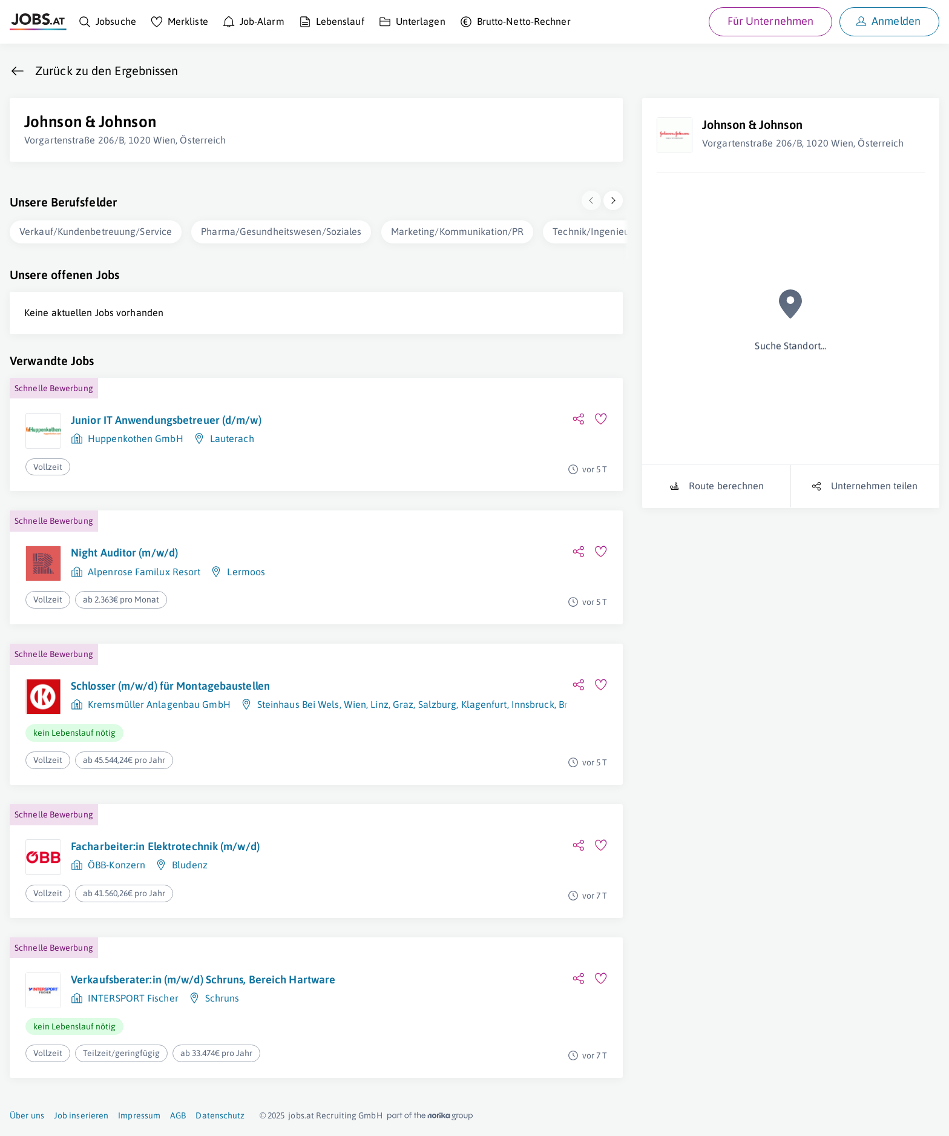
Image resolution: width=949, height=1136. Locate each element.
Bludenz (190, 864)
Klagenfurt (484, 704)
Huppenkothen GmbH (135, 438)
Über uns (27, 1115)
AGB (178, 1115)
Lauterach (232, 438)
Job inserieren (81, 1115)
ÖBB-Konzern (116, 864)
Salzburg (437, 704)
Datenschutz (220, 1115)
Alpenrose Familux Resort (144, 571)
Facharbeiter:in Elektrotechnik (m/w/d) (165, 846)
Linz (379, 704)
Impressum (139, 1115)
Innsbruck (532, 704)
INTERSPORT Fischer (133, 997)
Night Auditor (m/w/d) (124, 552)
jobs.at (301, 1115)
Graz (403, 704)
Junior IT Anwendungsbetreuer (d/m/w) (166, 420)
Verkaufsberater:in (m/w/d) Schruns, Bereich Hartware (203, 979)
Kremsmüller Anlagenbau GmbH (159, 704)
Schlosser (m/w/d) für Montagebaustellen (170, 685)
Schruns (222, 997)
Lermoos (246, 571)
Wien (355, 704)
